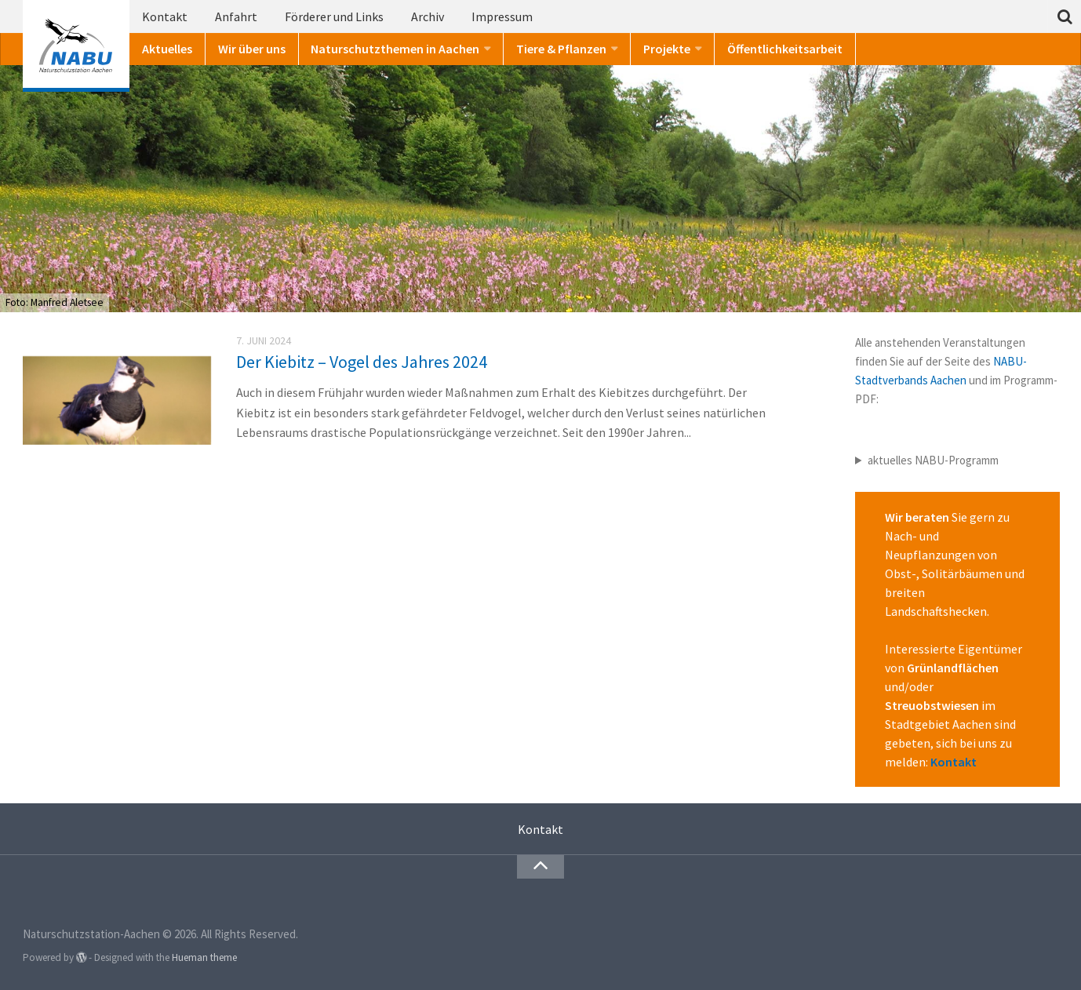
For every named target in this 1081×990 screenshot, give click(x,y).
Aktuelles (167, 48)
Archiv (427, 16)
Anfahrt (236, 16)
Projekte (666, 48)
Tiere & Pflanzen (561, 48)
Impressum (502, 16)
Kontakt (164, 16)
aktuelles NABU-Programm (933, 460)
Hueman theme (204, 957)
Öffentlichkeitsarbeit (785, 48)
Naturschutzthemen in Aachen (395, 48)
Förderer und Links (334, 16)
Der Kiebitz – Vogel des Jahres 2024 (361, 362)
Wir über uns (252, 48)
